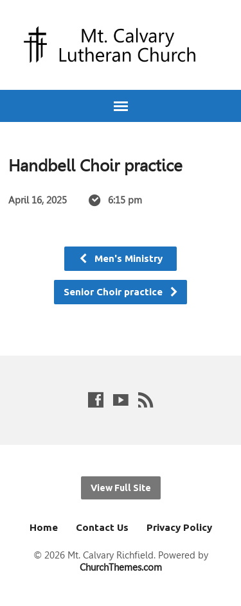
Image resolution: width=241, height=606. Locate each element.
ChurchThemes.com (121, 567)
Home (44, 527)
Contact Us (102, 527)
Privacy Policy (179, 527)
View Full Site (121, 488)
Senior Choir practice (121, 291)
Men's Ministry (120, 258)
